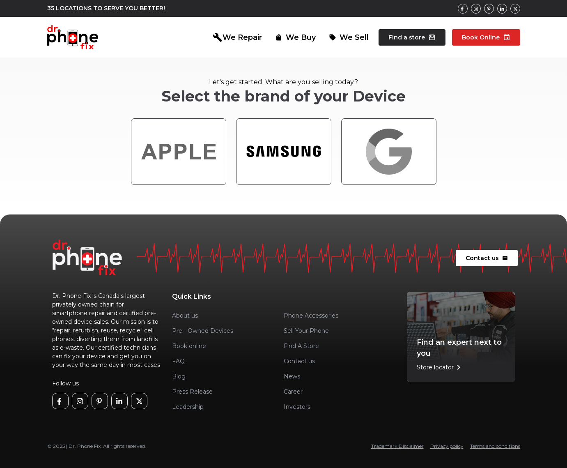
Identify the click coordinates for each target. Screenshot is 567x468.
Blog (179, 376)
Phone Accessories (311, 315)
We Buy (295, 37)
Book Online (486, 37)
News (292, 376)
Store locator (440, 367)
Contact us (487, 258)
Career (293, 391)
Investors (297, 406)
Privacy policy (447, 446)
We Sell (349, 37)
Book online (189, 346)
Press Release (192, 391)
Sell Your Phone (306, 330)
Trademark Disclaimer (397, 446)
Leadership (188, 406)
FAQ (178, 361)
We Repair (237, 37)
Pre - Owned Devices (202, 330)
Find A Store (301, 346)
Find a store (412, 37)
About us (185, 315)
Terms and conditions (495, 446)
